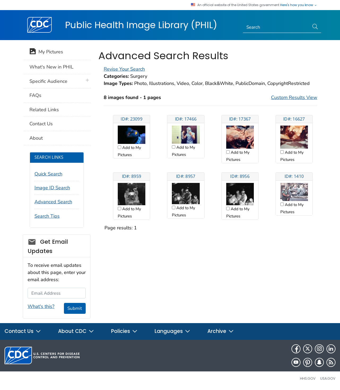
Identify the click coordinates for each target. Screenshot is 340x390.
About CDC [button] (76, 331)
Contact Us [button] (23, 331)
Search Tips (47, 216)
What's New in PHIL (51, 67)
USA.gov (327, 378)
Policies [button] (124, 331)
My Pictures (46, 52)
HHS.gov (308, 378)
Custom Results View (294, 97)
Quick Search (48, 174)
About (36, 138)
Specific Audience (48, 81)
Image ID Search (52, 188)
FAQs (35, 95)
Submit (74, 308)
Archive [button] (220, 331)
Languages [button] (172, 331)
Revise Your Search (124, 69)
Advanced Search (53, 202)
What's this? (41, 306)
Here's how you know (298, 5)
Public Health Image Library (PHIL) (141, 24)
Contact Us (41, 124)
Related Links (44, 109)
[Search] (276, 27)
